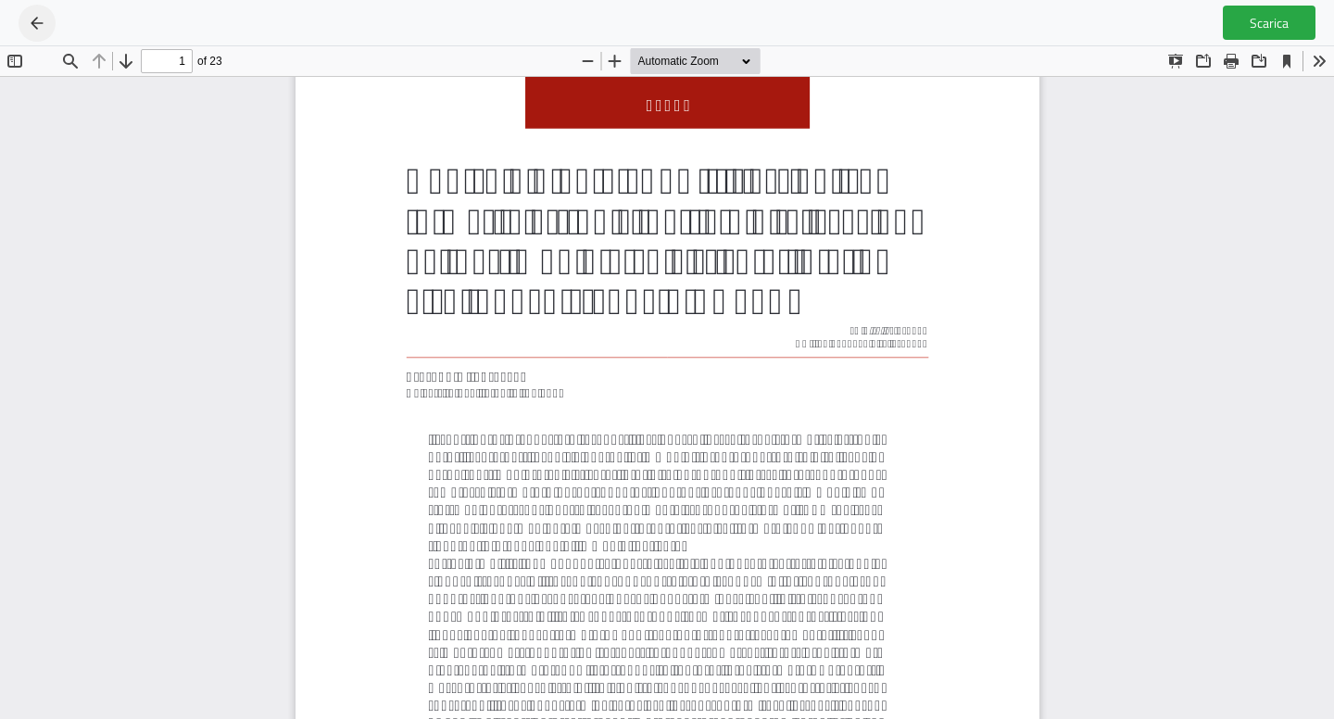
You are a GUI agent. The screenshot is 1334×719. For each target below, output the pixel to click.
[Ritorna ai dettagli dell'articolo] (37, 23)
